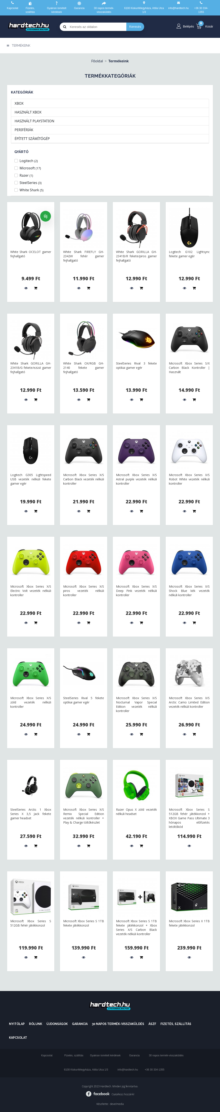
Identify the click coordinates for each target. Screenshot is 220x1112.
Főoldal (97, 61)
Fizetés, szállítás (175, 1024)
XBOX (19, 103)
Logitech (29, 160)
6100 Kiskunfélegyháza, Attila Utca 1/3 (86, 1069)
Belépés (188, 26)
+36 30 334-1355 (154, 1069)
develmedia (117, 1104)
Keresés (135, 26)
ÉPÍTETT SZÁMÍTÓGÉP (32, 138)
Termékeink (118, 61)
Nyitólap (17, 1024)
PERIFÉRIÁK (24, 129)
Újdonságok (57, 1024)
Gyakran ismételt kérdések (105, 1055)
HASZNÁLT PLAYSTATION (34, 121)
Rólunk (35, 1024)
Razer (26, 175)
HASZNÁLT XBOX (28, 112)
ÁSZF (152, 1024)
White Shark (31, 190)
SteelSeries (31, 182)
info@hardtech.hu (128, 1069)
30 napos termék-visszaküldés (118, 1024)
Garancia (79, 8)
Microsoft (30, 168)
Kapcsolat (12, 8)
